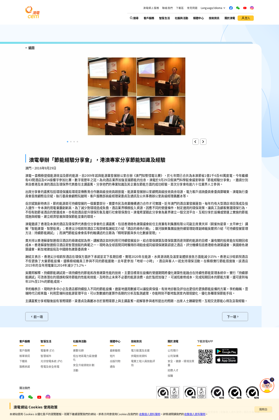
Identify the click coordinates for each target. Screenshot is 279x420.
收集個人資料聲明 (149, 414)
